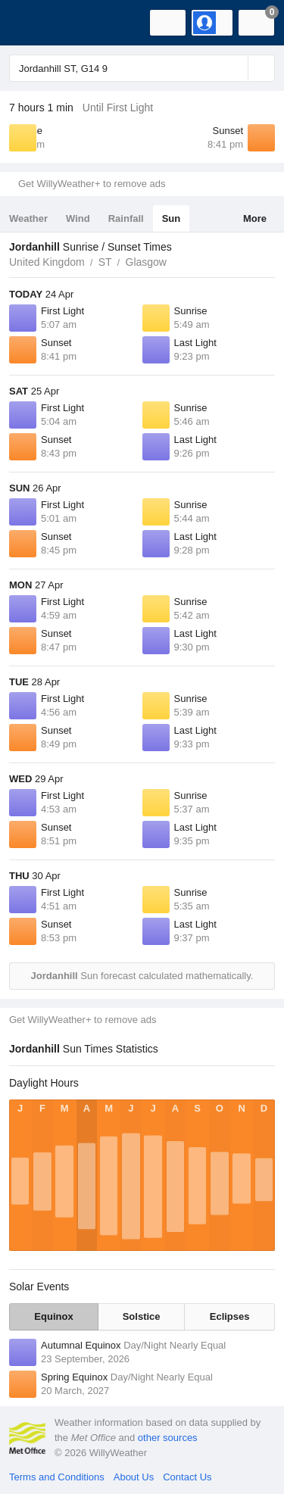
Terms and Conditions (57, 1477)
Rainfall (126, 218)
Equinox (53, 1316)
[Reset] (235, 68)
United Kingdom (47, 262)
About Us (134, 1477)
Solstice (142, 1316)
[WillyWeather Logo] (34, 23)
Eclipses (230, 1316)
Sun (171, 218)
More (255, 218)
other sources (168, 1437)
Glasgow (146, 262)
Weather (28, 218)
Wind (78, 218)
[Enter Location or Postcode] (142, 68)
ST (105, 262)
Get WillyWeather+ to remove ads (91, 183)
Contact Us (187, 1477)
